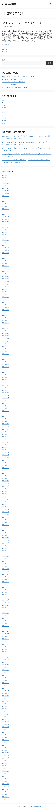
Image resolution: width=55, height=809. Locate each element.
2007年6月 (5, 737)
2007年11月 (5, 724)
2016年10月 (5, 457)
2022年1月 (5, 305)
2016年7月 (5, 465)
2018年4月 (5, 413)
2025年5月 (5, 204)
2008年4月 (5, 711)
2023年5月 (5, 266)
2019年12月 (5, 364)
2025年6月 (5, 201)
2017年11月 (5, 426)
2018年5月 (5, 411)
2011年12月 (5, 600)
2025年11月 (5, 191)
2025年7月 (5, 198)
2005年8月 (5, 794)
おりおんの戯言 (9, 4)
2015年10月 (5, 486)
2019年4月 (5, 382)
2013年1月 (5, 566)
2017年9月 (5, 431)
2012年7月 (5, 582)
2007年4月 (5, 742)
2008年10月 (5, 696)
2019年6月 (5, 377)
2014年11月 (5, 512)
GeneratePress (37, 806)
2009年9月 (5, 667)
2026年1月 (5, 185)
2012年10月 (5, 574)
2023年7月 (5, 261)
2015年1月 (5, 507)
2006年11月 (5, 755)
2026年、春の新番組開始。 (10, 84)
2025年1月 (5, 214)
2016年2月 (5, 476)
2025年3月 (5, 209)
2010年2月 (5, 654)
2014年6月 (5, 522)
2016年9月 (5, 460)
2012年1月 (5, 597)
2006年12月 (5, 753)
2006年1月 (5, 781)
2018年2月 (5, 419)
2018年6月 (5, 408)
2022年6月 (5, 292)
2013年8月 (5, 548)
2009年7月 (5, 672)
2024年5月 (5, 235)
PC (3, 102)
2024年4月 (5, 237)
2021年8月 (5, 315)
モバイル (4, 118)
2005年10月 (5, 789)
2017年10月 (5, 429)
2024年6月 (5, 232)
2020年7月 (5, 346)
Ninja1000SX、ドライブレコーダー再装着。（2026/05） (19, 77)
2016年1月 (5, 478)
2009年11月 (5, 662)
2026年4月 (5, 180)
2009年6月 (5, 675)
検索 (3, 60)
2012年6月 (5, 584)
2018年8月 (5, 403)
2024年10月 (5, 222)
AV (3, 100)
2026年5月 (5, 178)
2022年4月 (5, 297)
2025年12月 (5, 188)
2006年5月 (5, 771)
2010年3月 (5, 652)
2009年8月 (5, 670)
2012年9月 (5, 577)
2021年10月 (5, 310)
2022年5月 (5, 294)
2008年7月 (5, 703)
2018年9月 (5, 400)
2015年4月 (5, 499)
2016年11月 (5, 455)
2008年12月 (5, 691)
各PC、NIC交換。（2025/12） (11, 154)
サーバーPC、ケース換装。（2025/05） (14, 160)
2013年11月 (5, 540)
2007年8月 (5, 732)
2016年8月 (5, 463)
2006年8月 (5, 763)
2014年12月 (5, 509)
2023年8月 (5, 258)
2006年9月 (5, 760)
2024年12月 (5, 217)
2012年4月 (5, 590)
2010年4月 (5, 649)
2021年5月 (5, 320)
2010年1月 (5, 657)
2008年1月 (5, 719)
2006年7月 (5, 766)
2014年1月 (5, 535)
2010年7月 (5, 641)
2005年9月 (5, 792)
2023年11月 (5, 250)
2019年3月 (5, 385)
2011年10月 (5, 605)
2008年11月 (5, 693)
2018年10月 (5, 398)
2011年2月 (5, 626)
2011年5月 (5, 618)
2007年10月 (5, 727)
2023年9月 (5, 255)
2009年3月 (5, 683)
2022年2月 (5, 302)
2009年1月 (5, 688)
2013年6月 (5, 553)
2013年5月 (5, 556)
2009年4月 (5, 680)
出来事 (4, 120)
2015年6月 (5, 494)
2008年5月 (5, 709)
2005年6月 (5, 799)
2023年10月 (5, 253)
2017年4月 (5, 444)
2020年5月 (5, 351)
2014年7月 (5, 520)
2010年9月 (5, 636)
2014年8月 (5, 517)
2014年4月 (5, 527)
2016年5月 (5, 470)
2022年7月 (5, 289)
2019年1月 (5, 390)
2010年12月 (5, 631)
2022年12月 (5, 276)
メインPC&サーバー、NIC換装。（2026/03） (15, 87)
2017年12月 (5, 424)
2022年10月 (5, 281)
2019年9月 (5, 369)
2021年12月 (5, 307)
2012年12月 (5, 569)
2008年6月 (5, 706)
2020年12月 (5, 333)
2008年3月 (5, 714)
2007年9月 (5, 729)
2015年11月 (5, 483)
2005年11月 (5, 786)
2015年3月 (5, 501)
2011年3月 (5, 623)
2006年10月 (5, 758)
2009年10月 (5, 665)
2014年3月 (5, 530)
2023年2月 (5, 271)
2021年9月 (5, 312)
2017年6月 (5, 439)
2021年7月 (5, 318)
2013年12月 (5, 538)
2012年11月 (5, 571)
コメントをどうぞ (9, 52)
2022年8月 (5, 286)
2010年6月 (5, 644)
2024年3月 (5, 240)
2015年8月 (5, 488)
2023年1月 (5, 273)
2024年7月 (5, 229)
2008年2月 (5, 716)
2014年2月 (5, 533)
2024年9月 (5, 224)
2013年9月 (5, 545)
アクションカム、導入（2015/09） (23, 23)
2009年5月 (5, 678)
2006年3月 (5, 776)
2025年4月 (5, 206)
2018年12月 (5, 393)
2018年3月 (5, 416)
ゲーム (4, 110)
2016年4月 (5, 473)
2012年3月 (5, 592)
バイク (4, 115)
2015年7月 (5, 491)
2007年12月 (5, 722)
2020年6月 (5, 349)
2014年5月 (5, 525)
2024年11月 (5, 219)
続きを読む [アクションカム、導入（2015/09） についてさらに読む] (5, 45)
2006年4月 (5, 773)
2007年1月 (5, 750)
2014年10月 (5, 514)
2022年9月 (5, 284)
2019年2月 (5, 387)
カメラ (6, 49)
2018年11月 (5, 395)
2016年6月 (5, 468)
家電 (3, 123)
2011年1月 (5, 628)
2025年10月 (5, 193)
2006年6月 (5, 768)
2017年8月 (5, 434)
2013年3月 (5, 561)
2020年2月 (5, 359)
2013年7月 (5, 551)
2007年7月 (5, 735)
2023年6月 (5, 263)
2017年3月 (5, 447)
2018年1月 (5, 421)
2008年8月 (5, 701)
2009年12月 (5, 659)
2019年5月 (5, 380)
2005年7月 (5, 797)
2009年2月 (5, 685)
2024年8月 (5, 227)
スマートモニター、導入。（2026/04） (13, 82)
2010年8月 (5, 639)
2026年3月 (5, 183)
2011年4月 (5, 621)
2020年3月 (5, 356)
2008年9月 (5, 698)
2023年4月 (5, 268)
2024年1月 (5, 245)
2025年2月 (5, 211)
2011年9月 (5, 608)
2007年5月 (5, 740)
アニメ (4, 105)
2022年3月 (5, 299)
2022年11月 (5, 279)
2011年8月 (5, 610)
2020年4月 (5, 354)
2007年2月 (5, 748)
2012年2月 (5, 595)
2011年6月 (5, 615)
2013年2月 (5, 564)
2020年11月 (5, 336)
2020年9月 (5, 341)
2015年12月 (5, 481)
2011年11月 (5, 602)
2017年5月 (5, 442)
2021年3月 (5, 325)
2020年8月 (5, 343)
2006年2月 (5, 779)
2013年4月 (5, 558)
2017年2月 (5, 450)
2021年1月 (5, 330)
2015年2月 (5, 504)
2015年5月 (5, 496)
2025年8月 (5, 196)
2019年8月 (5, 372)
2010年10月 (5, 634)
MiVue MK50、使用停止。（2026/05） (13, 79)
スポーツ (4, 113)
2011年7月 (5, 613)
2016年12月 (5, 452)
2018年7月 (5, 406)
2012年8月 (5, 579)
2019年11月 (5, 367)
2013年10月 (5, 543)
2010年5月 (5, 646)
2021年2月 (5, 328)
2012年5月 (5, 587)
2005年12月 (5, 784)
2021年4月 (5, 323)
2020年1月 (5, 362)
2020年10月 (5, 338)
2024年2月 (5, 242)
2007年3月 (5, 745)
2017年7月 (5, 437)
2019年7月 (5, 375)
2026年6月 (5, 175)
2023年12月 (5, 248)
